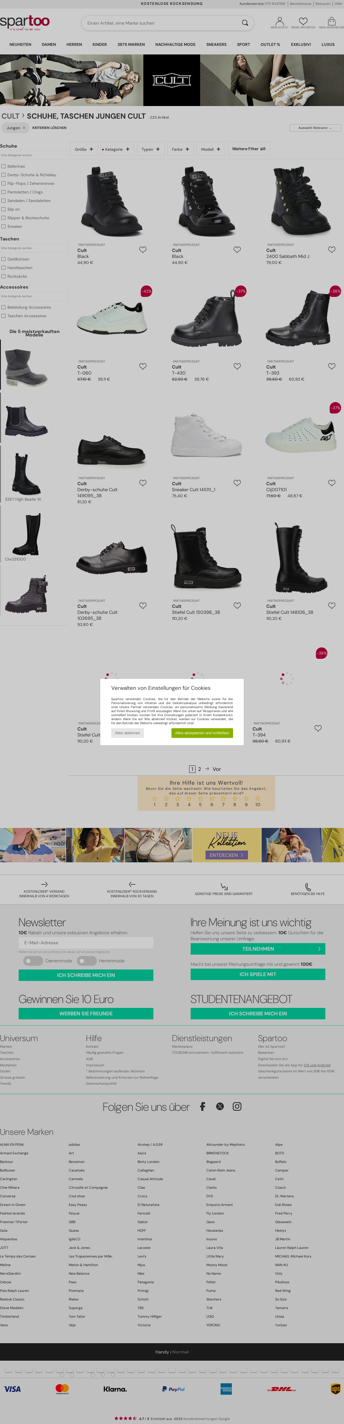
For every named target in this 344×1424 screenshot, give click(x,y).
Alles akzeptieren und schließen (202, 733)
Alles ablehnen (127, 733)
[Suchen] (245, 23)
